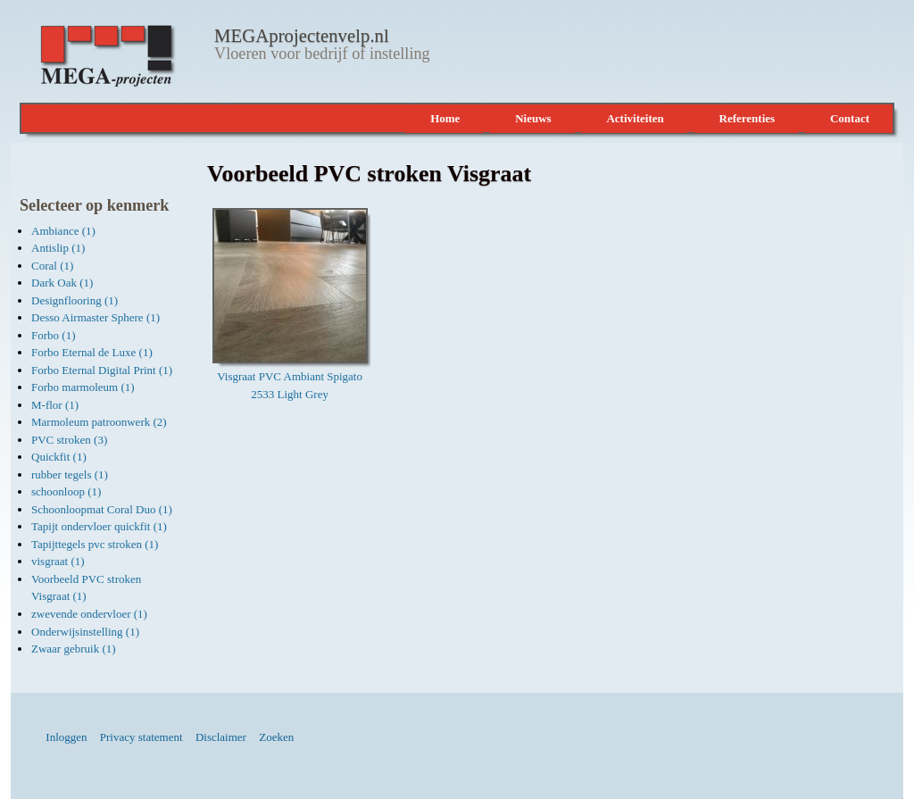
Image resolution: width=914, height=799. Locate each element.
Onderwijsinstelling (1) (85, 631)
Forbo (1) (53, 335)
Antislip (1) (58, 247)
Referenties (747, 118)
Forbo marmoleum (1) (83, 387)
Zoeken (276, 737)
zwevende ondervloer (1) (89, 613)
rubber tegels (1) (69, 474)
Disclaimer (220, 737)
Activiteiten (634, 118)
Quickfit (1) (59, 456)
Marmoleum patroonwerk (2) (99, 422)
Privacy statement (141, 737)
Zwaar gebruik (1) (73, 648)
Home (445, 118)
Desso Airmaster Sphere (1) (95, 317)
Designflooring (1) (74, 300)
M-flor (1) (55, 405)
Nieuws (533, 118)
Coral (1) (52, 265)
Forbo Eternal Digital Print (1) (101, 370)
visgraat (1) (58, 561)
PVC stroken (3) (69, 439)
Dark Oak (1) (62, 282)
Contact (849, 118)
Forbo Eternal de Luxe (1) (92, 352)
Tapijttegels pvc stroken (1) (94, 544)
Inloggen (66, 737)
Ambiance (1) (63, 230)
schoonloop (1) (66, 491)
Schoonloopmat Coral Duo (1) (101, 509)
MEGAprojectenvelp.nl (301, 35)
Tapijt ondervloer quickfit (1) (99, 526)
